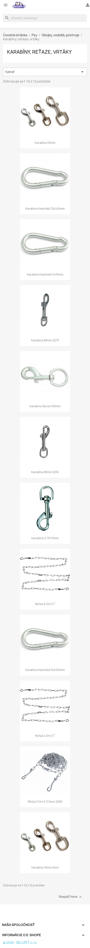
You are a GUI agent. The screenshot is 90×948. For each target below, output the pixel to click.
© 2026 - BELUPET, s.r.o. (20, 943)
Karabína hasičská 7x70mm (45, 274)
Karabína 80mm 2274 (45, 472)
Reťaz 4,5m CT (45, 736)
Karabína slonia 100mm (45, 406)
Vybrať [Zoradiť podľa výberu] (45, 71)
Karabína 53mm (45, 143)
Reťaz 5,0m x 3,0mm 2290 (45, 801)
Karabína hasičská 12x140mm (45, 208)
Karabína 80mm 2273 (45, 340)
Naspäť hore (71, 897)
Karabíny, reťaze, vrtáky (39, 51)
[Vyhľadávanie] (45, 18)
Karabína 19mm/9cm (45, 867)
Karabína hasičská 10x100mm (45, 670)
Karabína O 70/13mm (45, 538)
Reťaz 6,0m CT (45, 604)
